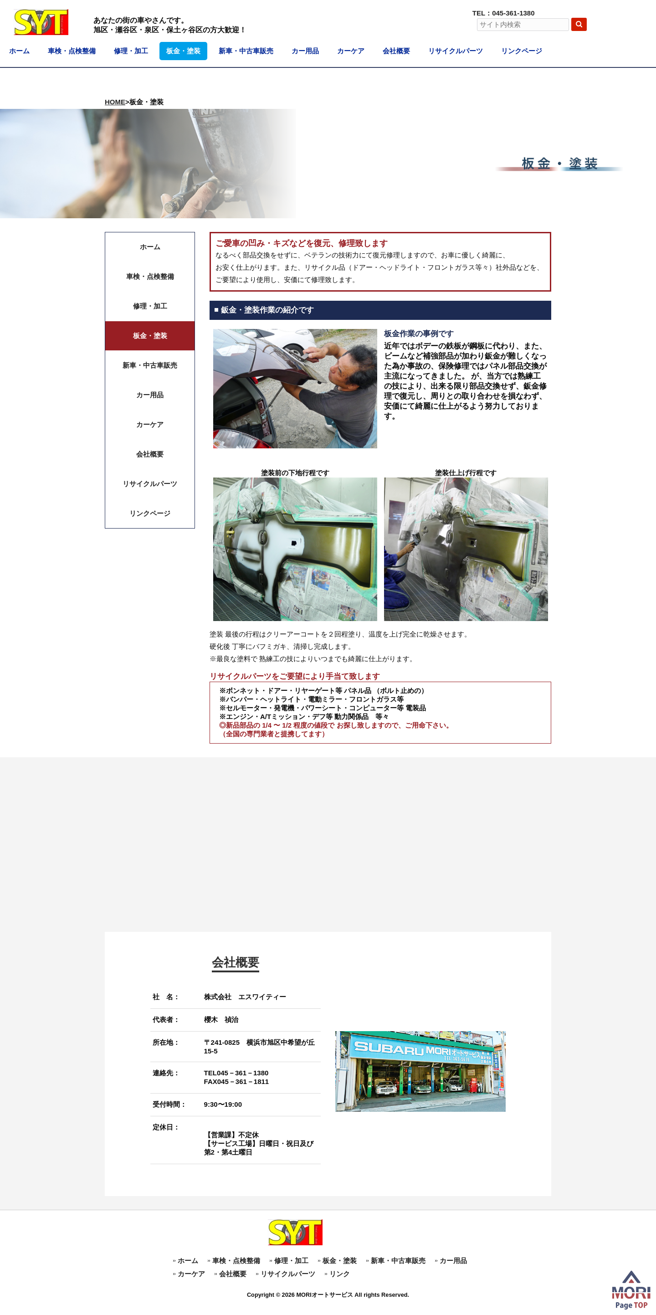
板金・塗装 (340, 1260)
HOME (115, 102)
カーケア (191, 1274)
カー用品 (453, 1260)
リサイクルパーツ (288, 1274)
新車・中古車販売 (398, 1260)
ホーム (188, 1260)
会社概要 (232, 1274)
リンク (339, 1274)
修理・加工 (291, 1260)
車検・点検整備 (236, 1260)
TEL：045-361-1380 (503, 13)
